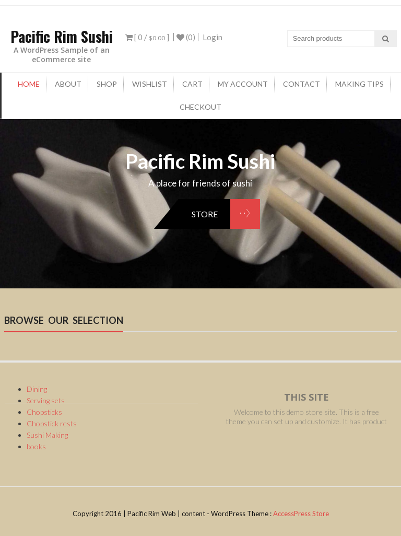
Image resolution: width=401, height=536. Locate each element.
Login (212, 37)
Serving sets (46, 400)
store (205, 214)
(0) (185, 37)
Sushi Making (47, 434)
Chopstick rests (52, 423)
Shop (107, 83)
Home (29, 83)
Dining (37, 388)
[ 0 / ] (147, 37)
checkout (200, 106)
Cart (192, 83)
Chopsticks (44, 411)
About (68, 83)
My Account (243, 83)
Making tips (359, 83)
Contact (301, 83)
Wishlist (149, 83)
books (36, 446)
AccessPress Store (301, 513)
